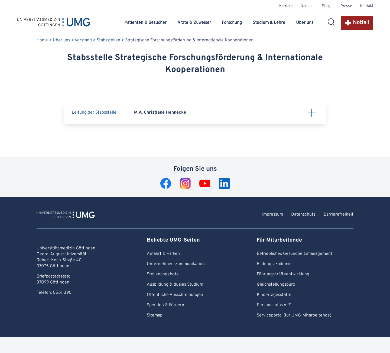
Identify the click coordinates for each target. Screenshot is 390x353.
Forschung (232, 22)
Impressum (272, 214)
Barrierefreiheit (338, 214)
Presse (346, 6)
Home (43, 40)
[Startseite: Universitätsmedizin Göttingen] (53, 23)
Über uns (304, 22)
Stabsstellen (108, 40)
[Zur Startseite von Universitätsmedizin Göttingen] (66, 215)
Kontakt (366, 6)
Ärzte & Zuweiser (194, 22)
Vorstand (83, 40)
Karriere (285, 6)
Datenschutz (303, 214)
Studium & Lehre (269, 22)
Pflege (327, 6)
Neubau (307, 6)
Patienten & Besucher (145, 22)
